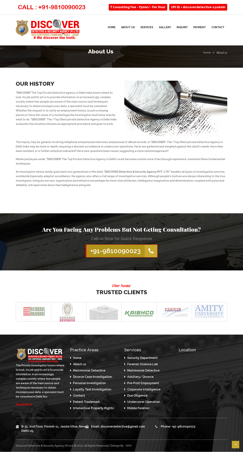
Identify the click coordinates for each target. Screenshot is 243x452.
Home (112, 27)
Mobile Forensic (138, 408)
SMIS (129, 446)
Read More (24, 405)
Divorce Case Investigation (92, 377)
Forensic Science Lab (142, 364)
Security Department (142, 358)
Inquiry (182, 27)
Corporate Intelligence (143, 389)
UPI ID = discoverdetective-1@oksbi (198, 7)
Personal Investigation (89, 383)
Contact (217, 27)
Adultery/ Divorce (140, 377)
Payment (199, 27)
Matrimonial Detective (89, 371)
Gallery (165, 27)
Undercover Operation (143, 402)
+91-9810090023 (124, 251)
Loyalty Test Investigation (92, 389)
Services (146, 27)
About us (128, 27)
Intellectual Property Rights (93, 408)
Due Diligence (137, 396)
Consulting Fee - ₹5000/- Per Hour (138, 7)
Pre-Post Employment (143, 383)
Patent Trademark (86, 402)
